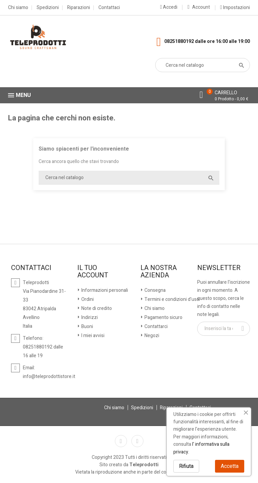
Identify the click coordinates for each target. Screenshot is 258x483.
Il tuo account (92, 271)
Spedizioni (48, 7)
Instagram (137, 441)
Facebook (121, 441)
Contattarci (155, 326)
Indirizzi (89, 317)
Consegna (154, 290)
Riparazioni (78, 7)
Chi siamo (18, 7)
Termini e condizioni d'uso (171, 299)
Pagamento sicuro (162, 317)
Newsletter (219, 268)
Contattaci (109, 7)
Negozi (151, 335)
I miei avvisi (92, 335)
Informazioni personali (104, 290)
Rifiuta (186, 466)
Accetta (230, 466)
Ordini (87, 299)
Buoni (86, 326)
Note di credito (96, 308)
